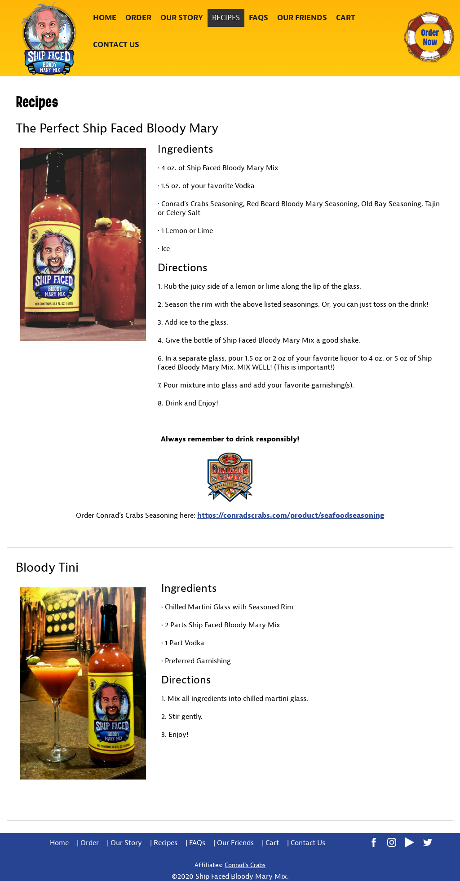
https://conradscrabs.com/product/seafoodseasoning (291, 515)
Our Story (181, 17)
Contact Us (116, 44)
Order (138, 17)
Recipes (226, 17)
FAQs (258, 17)
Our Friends (302, 17)
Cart (345, 17)
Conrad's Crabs (245, 865)
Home (104, 17)
